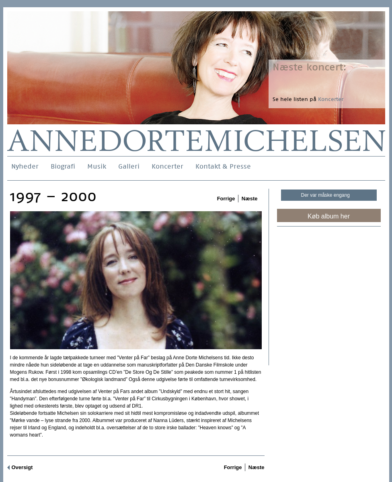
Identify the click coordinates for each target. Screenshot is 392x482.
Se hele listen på (308, 99)
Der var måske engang (325, 195)
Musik (96, 166)
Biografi (63, 166)
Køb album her (329, 216)
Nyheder (25, 166)
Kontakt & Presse (223, 166)
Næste (250, 199)
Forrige (226, 199)
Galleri (129, 166)
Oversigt (22, 467)
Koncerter (167, 166)
